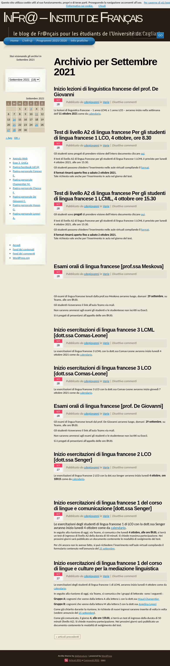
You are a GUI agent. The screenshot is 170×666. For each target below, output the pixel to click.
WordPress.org (21, 257)
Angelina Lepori (147, 604)
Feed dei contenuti (23, 249)
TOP (103, 660)
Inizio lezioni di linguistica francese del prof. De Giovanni (106, 91)
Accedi (16, 245)
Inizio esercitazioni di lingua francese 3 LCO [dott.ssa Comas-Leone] (102, 370)
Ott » (17, 137)
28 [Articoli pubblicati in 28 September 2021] (14, 130)
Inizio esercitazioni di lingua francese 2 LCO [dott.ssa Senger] (102, 457)
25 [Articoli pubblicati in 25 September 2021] (36, 124)
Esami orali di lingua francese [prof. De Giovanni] (108, 406)
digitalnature (81, 655)
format (145, 167)
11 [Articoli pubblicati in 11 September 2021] (36, 114)
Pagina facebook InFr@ (26, 167)
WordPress (107, 655)
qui (142, 153)
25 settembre (107, 548)
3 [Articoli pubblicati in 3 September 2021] (31, 108)
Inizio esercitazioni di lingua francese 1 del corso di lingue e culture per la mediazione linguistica (108, 566)
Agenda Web (20, 158)
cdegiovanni (91, 102)
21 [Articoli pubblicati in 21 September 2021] (14, 124)
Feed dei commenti (24, 253)
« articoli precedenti (67, 636)
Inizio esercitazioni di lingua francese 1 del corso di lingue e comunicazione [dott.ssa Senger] (108, 505)
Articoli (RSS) (75, 660)
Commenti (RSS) (91, 660)
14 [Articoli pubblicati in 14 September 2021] (14, 119)
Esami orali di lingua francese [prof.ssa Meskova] (108, 266)
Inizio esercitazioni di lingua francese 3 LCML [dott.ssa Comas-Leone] (104, 332)
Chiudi (102, 5)
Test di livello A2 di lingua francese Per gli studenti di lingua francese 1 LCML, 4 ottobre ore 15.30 (109, 196)
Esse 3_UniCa (20, 162)
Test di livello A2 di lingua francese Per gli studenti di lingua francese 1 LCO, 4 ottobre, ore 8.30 (109, 135)
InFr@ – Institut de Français (72, 17)
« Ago (9, 137)
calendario (94, 113)
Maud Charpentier (149, 598)
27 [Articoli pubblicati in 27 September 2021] (8, 130)
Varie (106, 102)
